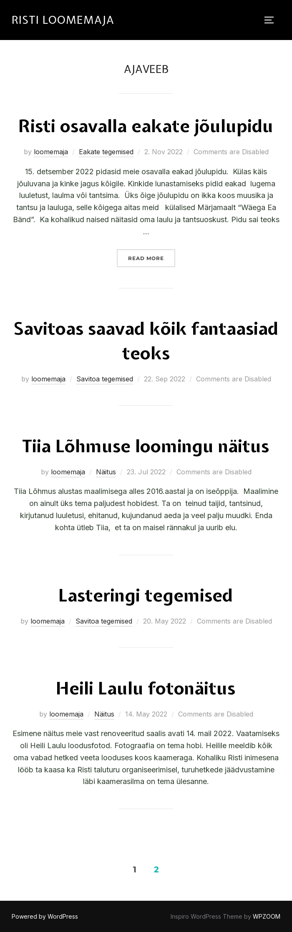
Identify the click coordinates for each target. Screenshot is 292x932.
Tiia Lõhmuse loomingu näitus (145, 446)
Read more (151, 255)
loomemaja (51, 152)
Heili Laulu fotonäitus (145, 688)
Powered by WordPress (45, 916)
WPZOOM (266, 916)
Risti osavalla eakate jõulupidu (145, 126)
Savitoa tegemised (104, 379)
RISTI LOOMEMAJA (63, 20)
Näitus (106, 472)
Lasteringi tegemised (145, 595)
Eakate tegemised (106, 152)
